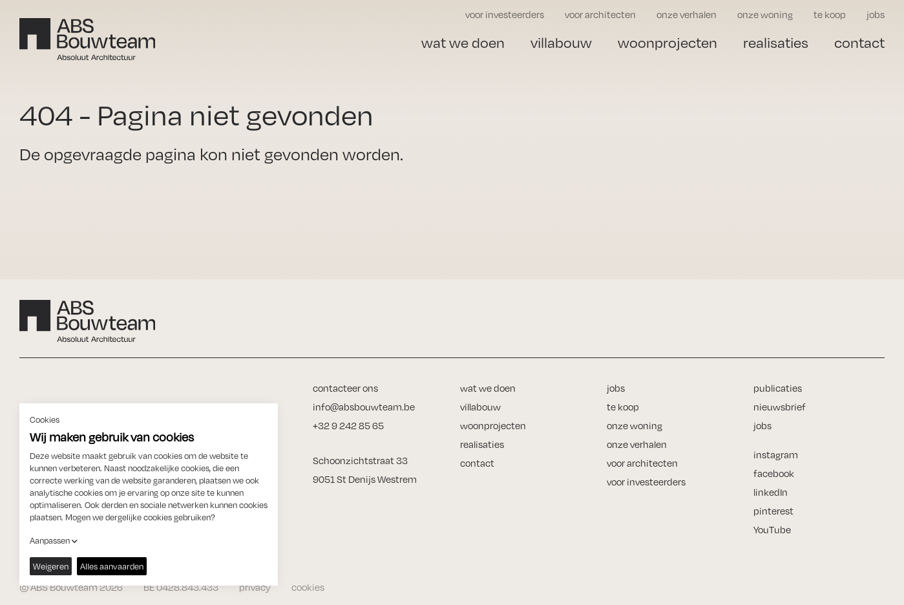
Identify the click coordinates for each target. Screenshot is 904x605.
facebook (773, 473)
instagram (775, 455)
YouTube (772, 529)
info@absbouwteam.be (364, 407)
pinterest (773, 511)
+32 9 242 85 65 (348, 425)
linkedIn (770, 492)
